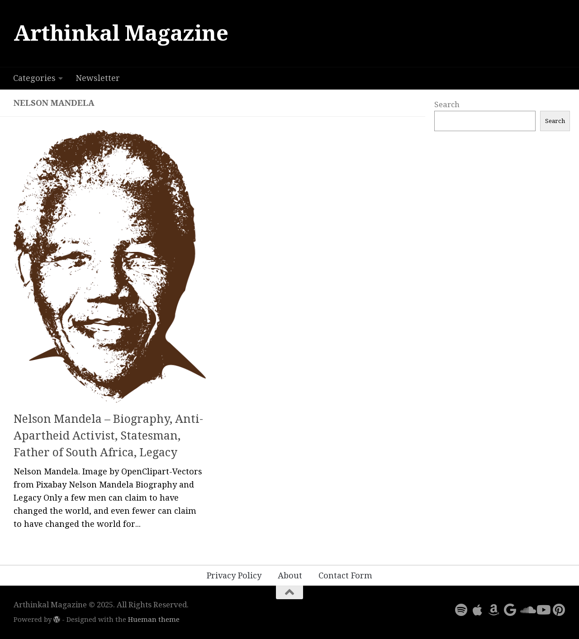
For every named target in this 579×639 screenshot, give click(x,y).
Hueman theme (154, 619)
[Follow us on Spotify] (461, 610)
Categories (34, 78)
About (290, 575)
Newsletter (98, 78)
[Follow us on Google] (510, 610)
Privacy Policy (234, 575)
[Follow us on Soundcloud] (526, 610)
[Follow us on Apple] (477, 610)
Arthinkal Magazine (121, 33)
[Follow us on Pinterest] (559, 610)
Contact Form (345, 575)
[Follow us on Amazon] (494, 610)
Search (447, 104)
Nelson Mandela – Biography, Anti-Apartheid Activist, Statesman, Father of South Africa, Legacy (108, 435)
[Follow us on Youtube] (542, 610)
